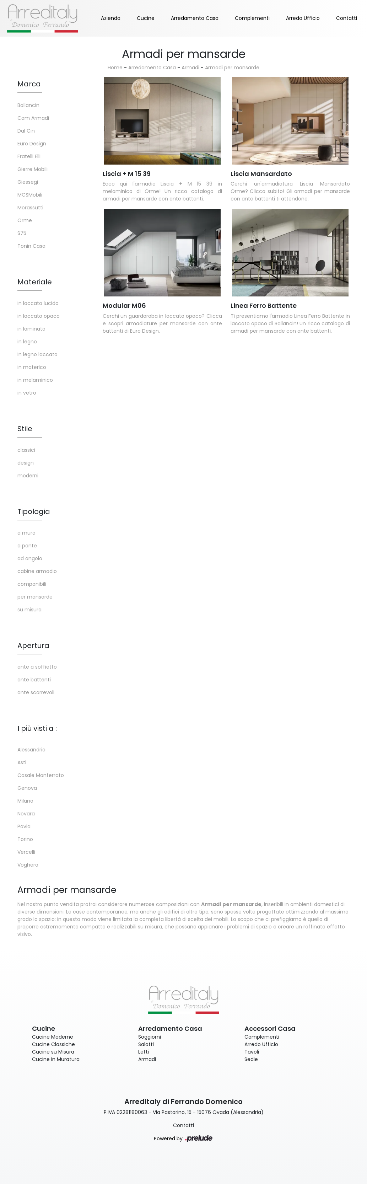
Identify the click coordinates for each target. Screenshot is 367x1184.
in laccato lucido (38, 303)
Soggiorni (149, 1036)
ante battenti (34, 679)
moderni (27, 475)
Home (115, 67)
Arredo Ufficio (303, 18)
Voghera (27, 864)
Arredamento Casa (194, 18)
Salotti (146, 1044)
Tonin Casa (31, 246)
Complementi (252, 18)
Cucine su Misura (53, 1051)
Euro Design (31, 143)
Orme (24, 220)
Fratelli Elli (29, 156)
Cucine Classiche (53, 1044)
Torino (25, 839)
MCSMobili (29, 194)
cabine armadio (37, 571)
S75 (21, 233)
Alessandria (31, 749)
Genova (27, 788)
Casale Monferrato (40, 775)
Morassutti (30, 207)
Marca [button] (29, 84)
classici (26, 450)
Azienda (110, 18)
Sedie (251, 1059)
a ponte (27, 545)
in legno (27, 341)
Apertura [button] (33, 645)
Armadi (190, 67)
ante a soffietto (37, 666)
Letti (143, 1051)
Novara (26, 813)
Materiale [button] (34, 282)
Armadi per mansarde (232, 67)
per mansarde (35, 596)
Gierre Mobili (32, 169)
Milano (25, 800)
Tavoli (251, 1051)
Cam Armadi (33, 118)
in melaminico (35, 380)
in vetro (26, 392)
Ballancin (28, 105)
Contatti (346, 18)
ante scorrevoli (35, 692)
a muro (26, 532)
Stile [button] (24, 429)
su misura (29, 609)
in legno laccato (37, 354)
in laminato (31, 328)
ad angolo (29, 558)
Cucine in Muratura (56, 1059)
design (25, 462)
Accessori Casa (270, 1028)
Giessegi (27, 182)
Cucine (146, 18)
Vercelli (26, 852)
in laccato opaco (38, 316)
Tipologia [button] (33, 511)
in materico (31, 367)
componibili (31, 584)
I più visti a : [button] (37, 728)
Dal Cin (26, 130)
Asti (21, 762)
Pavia (24, 826)
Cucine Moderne (52, 1036)
